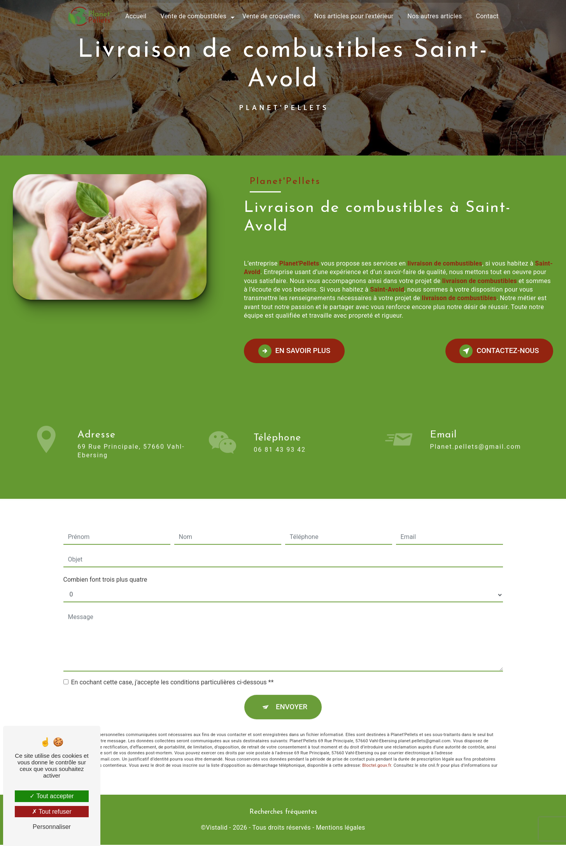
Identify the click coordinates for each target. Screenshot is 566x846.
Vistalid (217, 829)
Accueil (136, 16)
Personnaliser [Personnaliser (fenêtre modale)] (52, 826)
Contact (487, 16)
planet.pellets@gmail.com (475, 416)
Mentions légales (340, 829)
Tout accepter (52, 796)
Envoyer (291, 677)
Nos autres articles (434, 16)
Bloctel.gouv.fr (376, 736)
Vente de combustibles (193, 16)
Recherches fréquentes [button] (283, 813)
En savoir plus (297, 351)
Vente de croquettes (271, 16)
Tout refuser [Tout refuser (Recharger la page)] (52, 811)
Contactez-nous (496, 351)
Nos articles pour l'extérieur (353, 16)
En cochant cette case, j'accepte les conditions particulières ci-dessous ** (172, 651)
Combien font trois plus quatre (105, 549)
